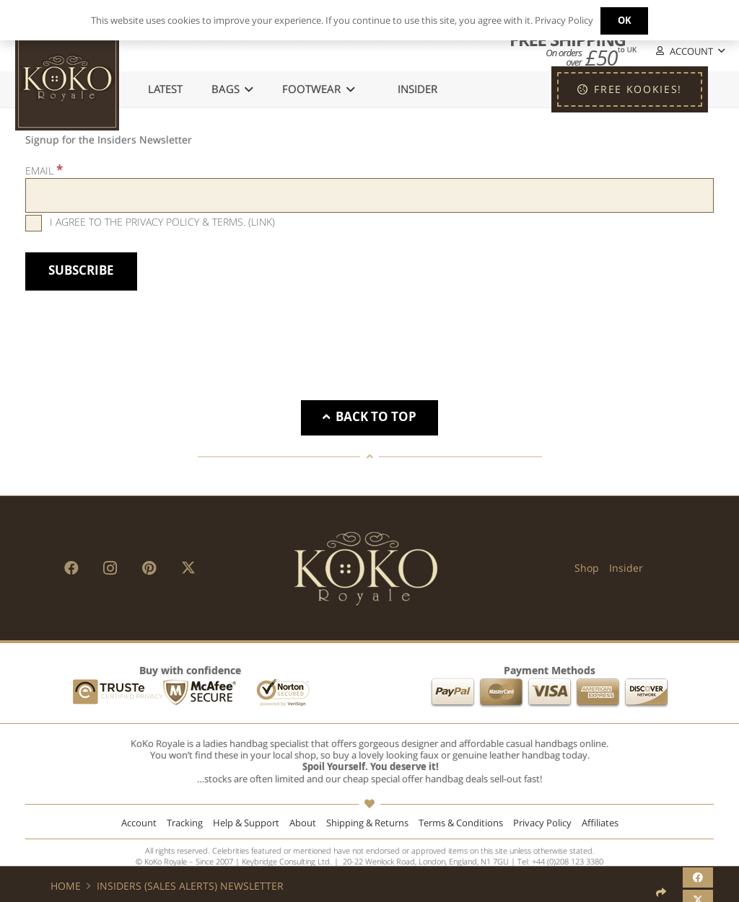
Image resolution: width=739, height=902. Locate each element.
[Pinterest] (149, 568)
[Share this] (698, 877)
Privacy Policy (542, 823)
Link (261, 222)
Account (139, 823)
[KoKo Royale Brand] (366, 568)
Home (66, 886)
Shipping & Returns (367, 823)
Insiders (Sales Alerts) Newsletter (190, 886)
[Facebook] (71, 568)
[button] (689, 52)
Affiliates (600, 823)
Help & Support (246, 823)
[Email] (369, 195)
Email (44, 170)
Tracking (185, 823)
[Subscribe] (81, 270)
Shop (586, 568)
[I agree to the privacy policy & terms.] (33, 223)
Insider (626, 568)
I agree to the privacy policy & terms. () (150, 222)
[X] (188, 568)
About (302, 823)
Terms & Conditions (461, 823)
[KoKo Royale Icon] (67, 79)
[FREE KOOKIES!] (629, 89)
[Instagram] (110, 568)
